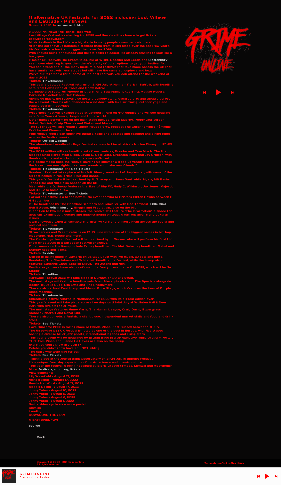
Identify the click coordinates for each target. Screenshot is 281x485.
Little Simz (157, 204)
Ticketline (50, 274)
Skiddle (48, 253)
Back (41, 437)
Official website (54, 141)
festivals (46, 369)
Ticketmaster (52, 81)
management (66, 25)
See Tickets (80, 169)
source (34, 425)
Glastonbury (157, 60)
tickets (75, 369)
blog (80, 25)
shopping (61, 369)
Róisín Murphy (61, 207)
